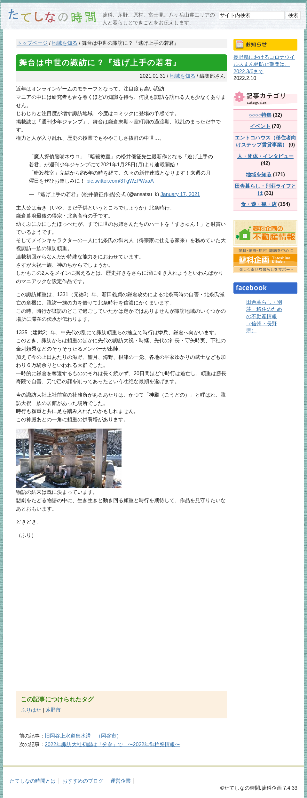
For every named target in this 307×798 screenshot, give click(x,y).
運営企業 (120, 781)
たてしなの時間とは (33, 781)
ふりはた (31, 710)
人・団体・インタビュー (265, 156)
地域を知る (64, 43)
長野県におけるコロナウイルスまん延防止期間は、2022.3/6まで (264, 64)
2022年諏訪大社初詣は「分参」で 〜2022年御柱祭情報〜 (112, 744)
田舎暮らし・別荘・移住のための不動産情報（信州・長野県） (264, 316)
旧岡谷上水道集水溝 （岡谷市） (83, 736)
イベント (260, 126)
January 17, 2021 (180, 194)
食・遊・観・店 (259, 204)
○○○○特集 (260, 115)
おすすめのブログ (82, 781)
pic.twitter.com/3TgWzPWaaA (120, 181)
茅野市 (53, 710)
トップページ (32, 43)
